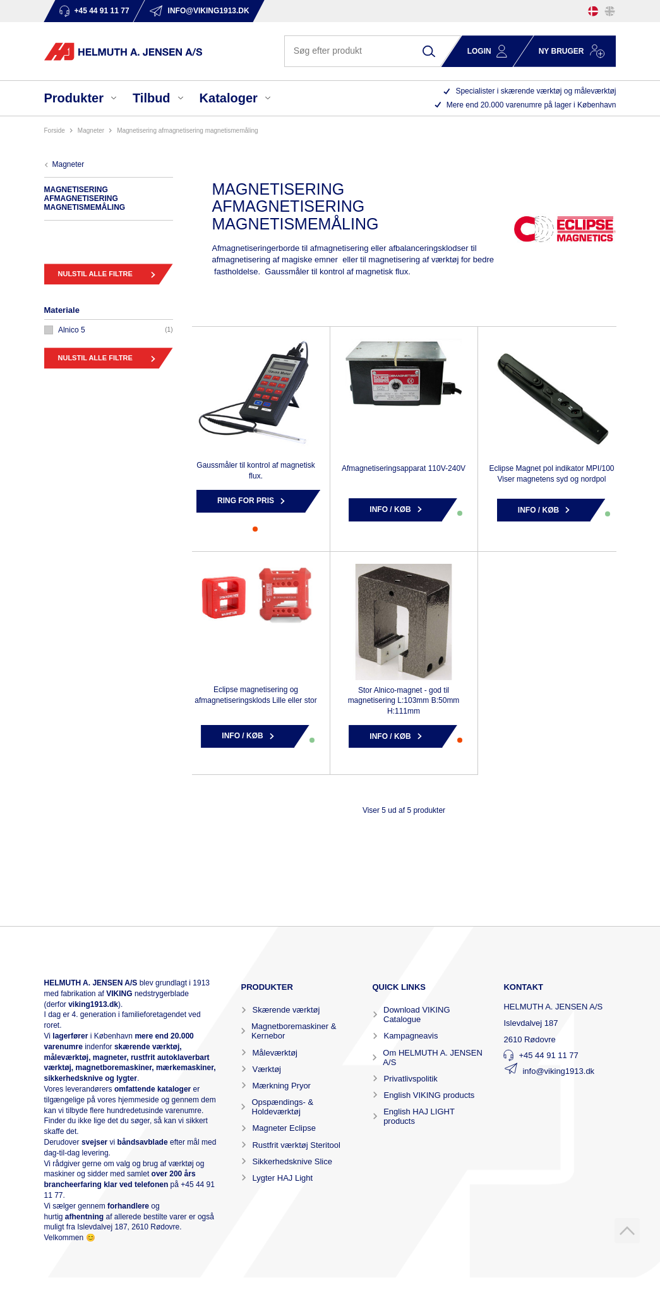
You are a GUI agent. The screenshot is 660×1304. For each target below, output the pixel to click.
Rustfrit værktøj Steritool (296, 1145)
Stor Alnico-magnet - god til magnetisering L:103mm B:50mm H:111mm (404, 701)
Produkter (74, 98)
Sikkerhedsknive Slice (292, 1161)
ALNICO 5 (71, 330)
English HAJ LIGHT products (418, 1116)
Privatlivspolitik (410, 1078)
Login (479, 51)
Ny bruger (561, 51)
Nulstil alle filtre (95, 273)
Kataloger (229, 98)
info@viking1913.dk (558, 1071)
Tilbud (152, 98)
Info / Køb (390, 509)
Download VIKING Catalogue (416, 1014)
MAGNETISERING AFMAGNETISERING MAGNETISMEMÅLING (187, 130)
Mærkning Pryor (281, 1085)
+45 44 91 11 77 (548, 1055)
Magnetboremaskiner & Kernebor (293, 1030)
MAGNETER (91, 130)
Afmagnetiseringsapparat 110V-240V (403, 468)
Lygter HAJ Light (282, 1178)
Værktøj (266, 1069)
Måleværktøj (274, 1052)
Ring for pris (245, 500)
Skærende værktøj (286, 1010)
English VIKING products (428, 1095)
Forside (54, 130)
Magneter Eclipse (283, 1128)
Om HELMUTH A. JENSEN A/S (432, 1057)
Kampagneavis (410, 1035)
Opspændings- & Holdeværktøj (283, 1106)
